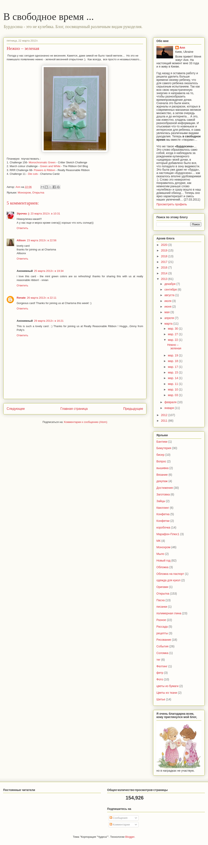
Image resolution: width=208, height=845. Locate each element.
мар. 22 (173, 339)
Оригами (162, 587)
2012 (164, 415)
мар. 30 (173, 328)
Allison (21, 240)
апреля (169, 318)
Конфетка (163, 514)
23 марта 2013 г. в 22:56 (41, 240)
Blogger (129, 836)
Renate (21, 297)
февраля (170, 402)
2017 (164, 262)
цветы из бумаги (167, 686)
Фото (159, 679)
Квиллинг (162, 507)
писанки (161, 606)
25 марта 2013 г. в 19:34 (49, 270)
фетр (159, 672)
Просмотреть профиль (171, 204)
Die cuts (33, 173)
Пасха (160, 600)
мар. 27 (173, 334)
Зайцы (160, 501)
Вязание (162, 474)
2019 (164, 250)
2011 (164, 420)
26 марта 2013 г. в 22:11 (41, 297)
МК (158, 540)
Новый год (163, 560)
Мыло (160, 554)
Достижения (164, 487)
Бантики (161, 441)
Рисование (163, 639)
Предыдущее (133, 408)
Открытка (38, 192)
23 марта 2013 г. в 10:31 (45, 213)
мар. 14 (173, 378)
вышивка (162, 468)
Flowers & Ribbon (44, 170)
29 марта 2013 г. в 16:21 (49, 320)
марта (168, 323)
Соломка (162, 653)
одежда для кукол (168, 580)
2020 (164, 244)
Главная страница (74, 408)
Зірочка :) (23, 213)
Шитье (160, 699)
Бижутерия (163, 448)
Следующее (16, 408)
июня (168, 306)
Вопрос (161, 461)
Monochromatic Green (42, 162)
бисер (160, 454)
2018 (164, 256)
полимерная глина (168, 613)
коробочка (163, 527)
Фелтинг (161, 666)
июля (168, 301)
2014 (164, 273)
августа (169, 295)
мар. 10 (173, 389)
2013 (164, 279)
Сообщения (119, 817)
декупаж (162, 481)
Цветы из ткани (166, 692)
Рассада (162, 626)
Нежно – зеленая (174, 346)
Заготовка (163, 494)
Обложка (162, 567)
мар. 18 (173, 361)
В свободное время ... (48, 16)
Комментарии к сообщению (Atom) (85, 422)
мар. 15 (173, 372)
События (162, 646)
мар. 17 (173, 366)
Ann (182, 47)
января (169, 408)
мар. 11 (173, 384)
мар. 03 (173, 395)
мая (167, 312)
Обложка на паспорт (170, 573)
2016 (164, 267)
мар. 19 (173, 355)
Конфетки (163, 520)
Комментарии (120, 824)
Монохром (24, 192)
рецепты (162, 633)
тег (158, 659)
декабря (170, 284)
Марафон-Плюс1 (167, 534)
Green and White (50, 166)
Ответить (22, 228)
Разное (161, 620)
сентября (171, 289)
